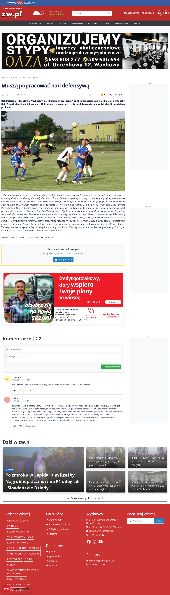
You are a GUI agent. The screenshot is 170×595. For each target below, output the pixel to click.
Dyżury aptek (55, 519)
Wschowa (12, 520)
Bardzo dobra (56, 14)
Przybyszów (47, 237)
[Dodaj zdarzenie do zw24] (16, 589)
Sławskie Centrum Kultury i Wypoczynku (23, 572)
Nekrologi (148, 13)
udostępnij (117, 94)
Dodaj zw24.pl (63, 259)
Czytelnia (12, 526)
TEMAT (22, 237)
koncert (34, 553)
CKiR (30, 537)
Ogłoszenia (77, 23)
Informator (121, 23)
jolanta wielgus (16, 578)
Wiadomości (35, 23)
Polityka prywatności (59, 529)
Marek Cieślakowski (18, 584)
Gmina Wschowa (16, 553)
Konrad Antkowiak (18, 542)
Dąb (37, 237)
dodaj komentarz (111, 366)
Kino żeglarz (14, 559)
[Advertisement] (149, 127)
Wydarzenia (25, 77)
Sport (50, 23)
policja (11, 564)
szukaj (159, 520)
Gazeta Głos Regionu (59, 524)
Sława (30, 237)
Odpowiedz (30, 390)
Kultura (62, 23)
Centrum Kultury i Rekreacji (23, 548)
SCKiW (28, 559)
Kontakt (106, 23)
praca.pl (53, 565)
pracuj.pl (53, 560)
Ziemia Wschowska (9, 77)
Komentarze (131, 13)
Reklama (92, 23)
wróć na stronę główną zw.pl (85, 498)
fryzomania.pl (55, 556)
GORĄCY (13, 237)
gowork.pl (54, 551)
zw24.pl (137, 23)
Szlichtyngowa (16, 537)
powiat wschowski (18, 531)
